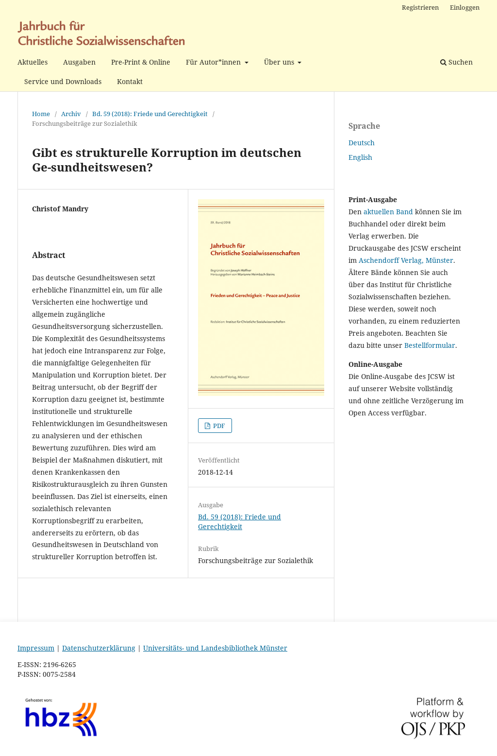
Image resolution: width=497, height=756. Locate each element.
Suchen (456, 62)
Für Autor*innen (214, 62)
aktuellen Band (388, 211)
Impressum (35, 648)
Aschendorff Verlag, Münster (406, 260)
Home (41, 113)
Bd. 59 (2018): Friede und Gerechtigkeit (150, 113)
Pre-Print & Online (140, 62)
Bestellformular (429, 345)
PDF (218, 425)
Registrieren (420, 7)
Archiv (71, 113)
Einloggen (465, 7)
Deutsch (361, 142)
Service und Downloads (62, 81)
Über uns (280, 62)
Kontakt (130, 81)
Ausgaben (79, 62)
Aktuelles (32, 62)
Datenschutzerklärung (98, 648)
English (360, 157)
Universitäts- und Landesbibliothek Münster (215, 648)
